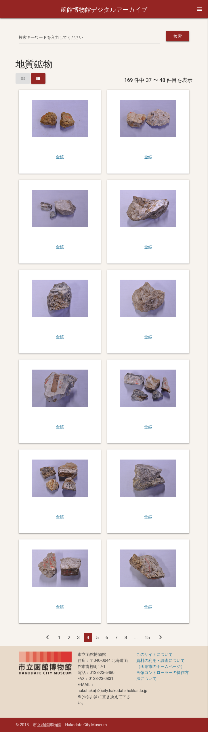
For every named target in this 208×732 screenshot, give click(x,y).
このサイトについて (154, 654)
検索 (177, 36)
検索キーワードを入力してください (51, 37)
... (136, 637)
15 (147, 637)
